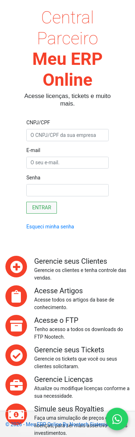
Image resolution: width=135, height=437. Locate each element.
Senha (33, 177)
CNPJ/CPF (38, 122)
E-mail (33, 150)
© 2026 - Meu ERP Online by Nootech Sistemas (58, 424)
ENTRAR (41, 207)
